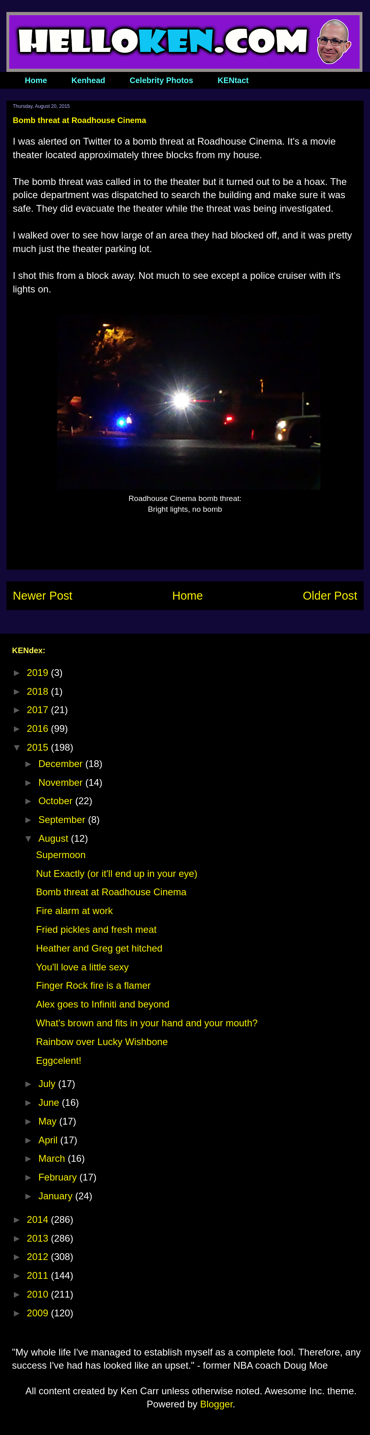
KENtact (233, 80)
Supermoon (61, 854)
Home (36, 80)
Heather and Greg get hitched (99, 948)
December (61, 763)
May (48, 1121)
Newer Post (42, 595)
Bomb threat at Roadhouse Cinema (111, 891)
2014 (39, 1219)
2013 (39, 1238)
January (56, 1196)
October (56, 800)
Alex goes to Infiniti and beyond (103, 1004)
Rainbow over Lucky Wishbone (102, 1041)
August (54, 838)
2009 (39, 1313)
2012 (39, 1256)
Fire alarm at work (74, 910)
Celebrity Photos (161, 80)
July (48, 1083)
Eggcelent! (58, 1060)
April (49, 1140)
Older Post (330, 595)
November (61, 782)
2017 (39, 709)
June (50, 1102)
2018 (39, 691)
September (63, 819)
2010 (39, 1294)
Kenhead (88, 80)
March (53, 1158)
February (59, 1177)
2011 (39, 1275)
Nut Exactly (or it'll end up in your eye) (116, 873)
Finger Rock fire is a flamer (93, 985)
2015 (39, 747)
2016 (39, 728)
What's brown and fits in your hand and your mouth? (147, 1023)
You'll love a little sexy (82, 967)
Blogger (216, 1404)
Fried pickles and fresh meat (96, 929)
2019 (39, 672)
